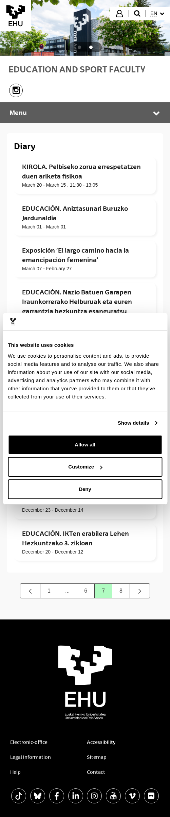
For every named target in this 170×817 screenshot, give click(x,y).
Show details (133, 423)
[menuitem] (157, 13)
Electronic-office (29, 742)
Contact (96, 772)
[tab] (79, 47)
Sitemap (97, 757)
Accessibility (101, 742)
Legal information (30, 757)
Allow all (85, 444)
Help (15, 772)
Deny (85, 489)
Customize (85, 467)
